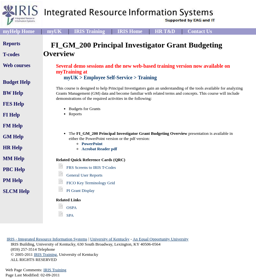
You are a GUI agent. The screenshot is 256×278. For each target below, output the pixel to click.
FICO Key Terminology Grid (85, 182)
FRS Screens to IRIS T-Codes (86, 167)
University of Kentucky (110, 239)
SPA (70, 215)
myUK (71, 77)
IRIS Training (45, 254)
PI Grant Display (75, 190)
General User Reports (79, 175)
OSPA (72, 207)
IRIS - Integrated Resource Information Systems (47, 239)
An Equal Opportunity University (160, 239)
